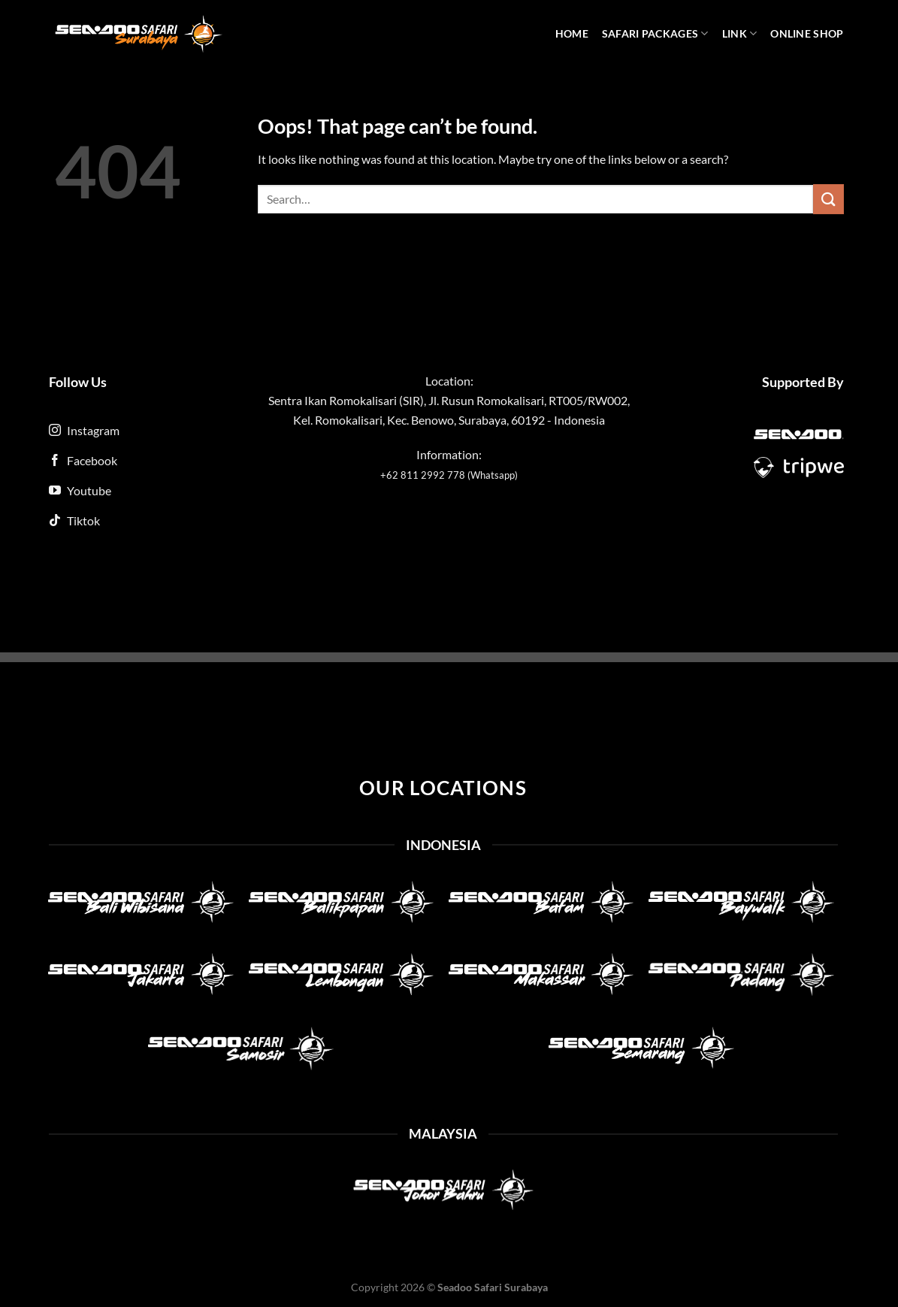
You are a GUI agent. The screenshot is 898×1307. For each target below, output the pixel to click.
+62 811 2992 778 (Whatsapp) (449, 475)
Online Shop (806, 33)
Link (739, 33)
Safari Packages (655, 33)
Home (571, 33)
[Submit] (828, 198)
